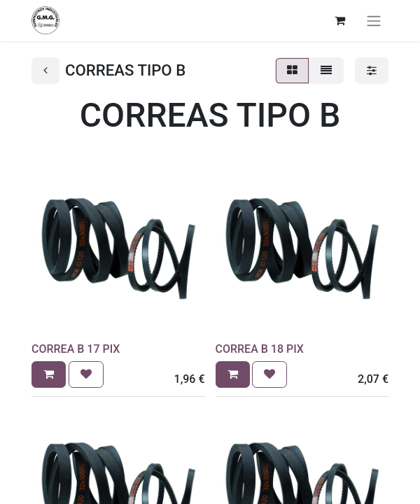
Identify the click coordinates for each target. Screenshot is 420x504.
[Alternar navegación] (373, 21)
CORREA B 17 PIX (75, 349)
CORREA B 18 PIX (260, 349)
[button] (48, 374)
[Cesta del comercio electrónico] (340, 20)
